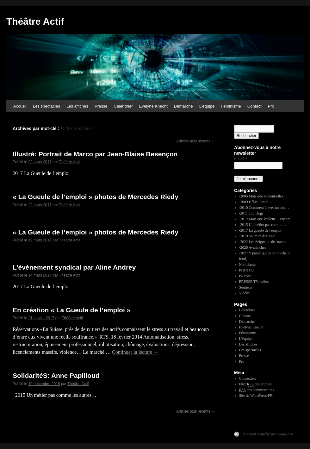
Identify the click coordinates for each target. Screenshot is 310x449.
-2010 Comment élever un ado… (264, 207)
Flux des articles (255, 384)
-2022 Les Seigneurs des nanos (262, 242)
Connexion (247, 378)
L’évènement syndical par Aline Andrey (74, 267)
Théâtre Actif (35, 21)
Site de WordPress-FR (256, 395)
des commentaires (256, 390)
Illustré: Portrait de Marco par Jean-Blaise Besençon (95, 154)
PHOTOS (246, 270)
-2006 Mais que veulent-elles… (263, 196)
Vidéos (244, 293)
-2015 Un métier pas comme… (262, 224)
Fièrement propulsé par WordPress (266, 434)
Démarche (183, 106)
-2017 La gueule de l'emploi (260, 230)
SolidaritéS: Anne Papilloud (56, 375)
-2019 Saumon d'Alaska (257, 236)
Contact (254, 106)
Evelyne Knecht (153, 106)
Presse (101, 106)
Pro (271, 106)
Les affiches (77, 106)
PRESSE (246, 276)
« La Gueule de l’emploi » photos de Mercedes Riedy (95, 196)
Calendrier (123, 106)
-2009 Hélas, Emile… (255, 202)
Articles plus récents (195, 141)
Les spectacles (46, 106)
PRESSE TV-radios (254, 281)
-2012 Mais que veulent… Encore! (265, 219)
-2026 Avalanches (252, 247)
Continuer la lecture (135, 352)
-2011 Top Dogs (251, 213)
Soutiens (245, 287)
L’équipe (206, 106)
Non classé (247, 264)
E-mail (240, 159)
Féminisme (231, 106)
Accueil (20, 106)
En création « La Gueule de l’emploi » (71, 310)
